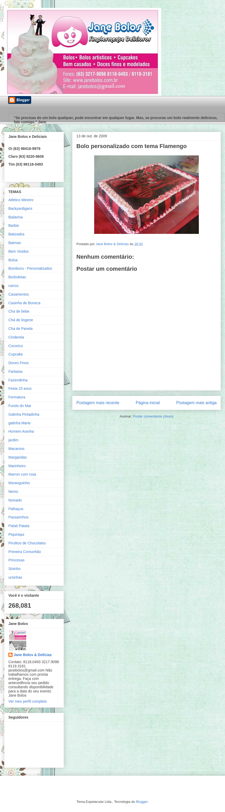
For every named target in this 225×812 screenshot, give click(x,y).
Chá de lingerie (20, 320)
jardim (13, 440)
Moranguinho (19, 483)
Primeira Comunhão (24, 552)
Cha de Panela (20, 328)
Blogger (142, 802)
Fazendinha (17, 380)
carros (13, 286)
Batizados (16, 234)
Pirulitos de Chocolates (27, 543)
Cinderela (16, 337)
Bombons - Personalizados (30, 268)
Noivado (15, 500)
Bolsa (13, 260)
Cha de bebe (18, 311)
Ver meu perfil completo (27, 701)
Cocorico (15, 346)
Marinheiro (17, 466)
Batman (14, 243)
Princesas (16, 560)
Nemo (13, 491)
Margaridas (17, 457)
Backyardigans (20, 208)
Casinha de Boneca (24, 303)
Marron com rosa (22, 474)
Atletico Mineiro (20, 200)
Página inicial (148, 403)
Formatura (16, 397)
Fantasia (15, 371)
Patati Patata (18, 526)
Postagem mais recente (97, 403)
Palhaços (16, 509)
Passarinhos (18, 517)
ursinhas (15, 577)
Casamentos (18, 294)
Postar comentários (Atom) (153, 416)
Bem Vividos (18, 251)
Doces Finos (18, 363)
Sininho (14, 569)
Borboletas (17, 277)
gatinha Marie (19, 423)
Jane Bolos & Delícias (33, 655)
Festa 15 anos (20, 388)
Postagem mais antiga (196, 403)
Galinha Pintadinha (23, 414)
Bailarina (15, 217)
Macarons (16, 449)
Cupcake (15, 354)
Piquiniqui (16, 534)
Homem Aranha (21, 431)
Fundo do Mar (19, 406)
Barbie (13, 225)
